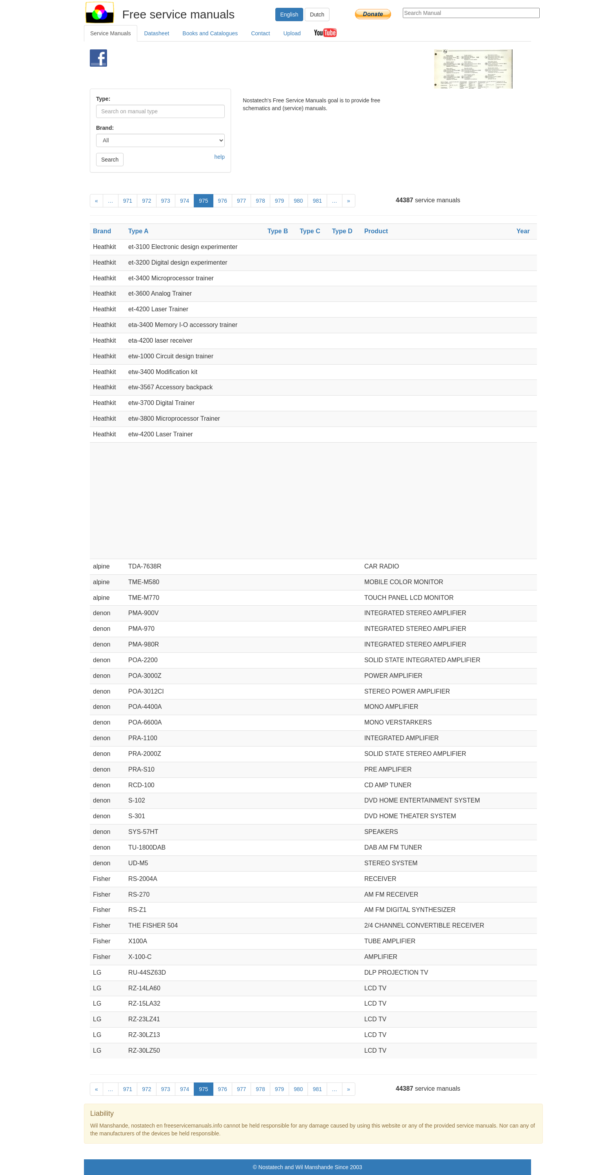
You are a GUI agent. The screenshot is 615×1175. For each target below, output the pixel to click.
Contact (260, 33)
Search (109, 159)
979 (279, 201)
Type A (138, 231)
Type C (310, 231)
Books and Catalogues (210, 33)
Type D (342, 231)
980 (298, 201)
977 (241, 201)
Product (376, 231)
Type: (103, 99)
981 (317, 201)
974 (184, 201)
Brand (102, 231)
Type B (277, 231)
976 (222, 201)
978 (260, 201)
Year (523, 231)
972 (146, 201)
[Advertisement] (294, 69)
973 (165, 201)
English (289, 14)
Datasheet (156, 33)
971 (127, 201)
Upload (291, 33)
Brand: (105, 128)
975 (203, 201)
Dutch (317, 14)
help (220, 157)
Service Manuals (110, 33)
